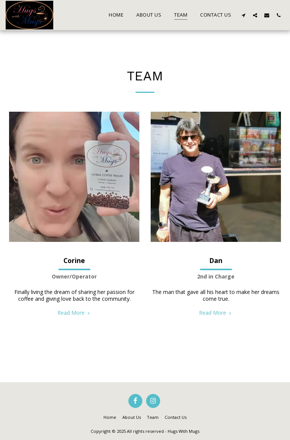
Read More (74, 312)
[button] (243, 15)
